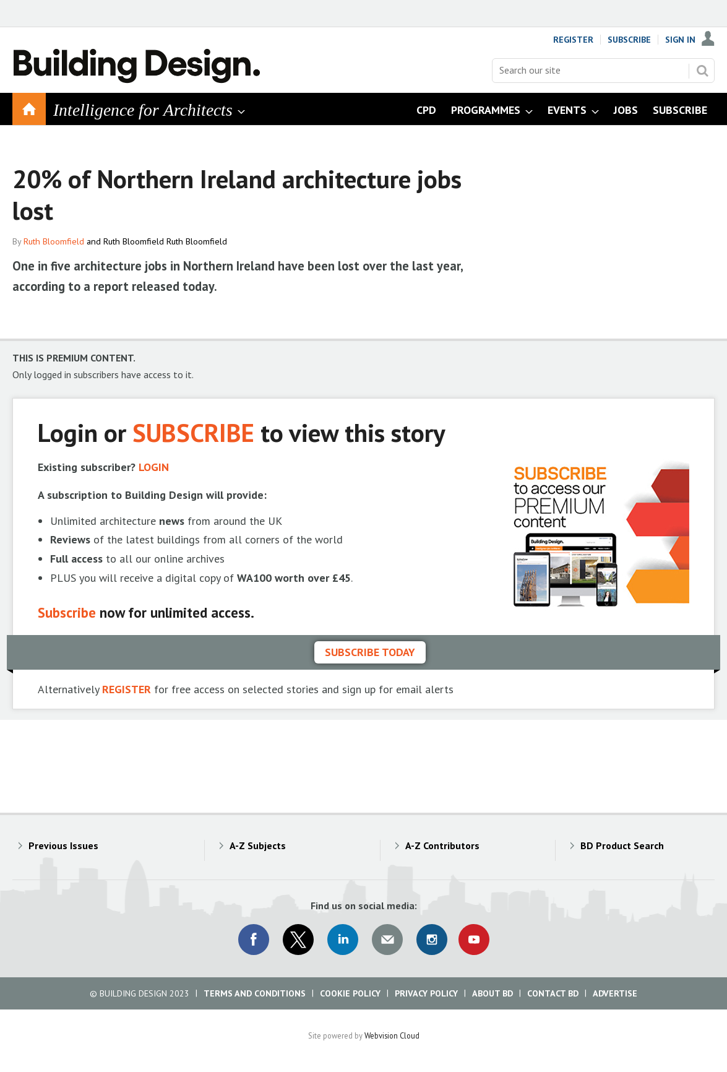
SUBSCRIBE (193, 432)
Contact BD (553, 993)
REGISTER (126, 689)
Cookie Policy (350, 993)
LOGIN (154, 467)
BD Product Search (622, 845)
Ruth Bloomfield (54, 241)
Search (702, 70)
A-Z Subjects (258, 845)
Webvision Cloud (391, 1035)
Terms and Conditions (255, 993)
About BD (492, 993)
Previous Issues (63, 845)
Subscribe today (370, 652)
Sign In (680, 40)
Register (573, 40)
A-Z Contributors (442, 845)
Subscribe (629, 40)
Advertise (615, 993)
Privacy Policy (426, 993)
